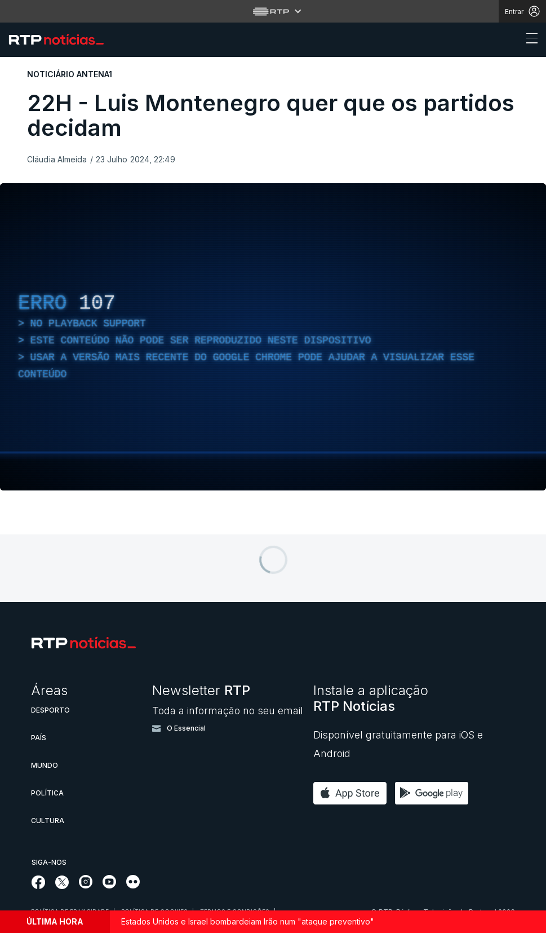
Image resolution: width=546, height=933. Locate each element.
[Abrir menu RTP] (273, 11)
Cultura (47, 820)
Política (47, 793)
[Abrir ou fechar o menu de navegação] (529, 40)
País (38, 737)
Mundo (44, 765)
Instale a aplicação (370, 698)
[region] (273, 336)
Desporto (50, 710)
